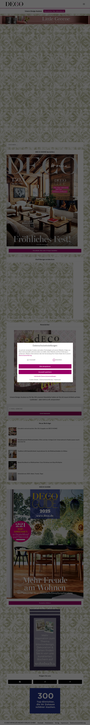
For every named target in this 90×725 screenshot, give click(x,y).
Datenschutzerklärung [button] (46, 379)
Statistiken (57, 360)
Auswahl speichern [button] (45, 372)
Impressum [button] (57, 379)
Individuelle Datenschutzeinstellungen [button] (45, 376)
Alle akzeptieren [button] (45, 366)
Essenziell (31, 360)
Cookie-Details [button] (33, 379)
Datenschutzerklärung (25, 355)
